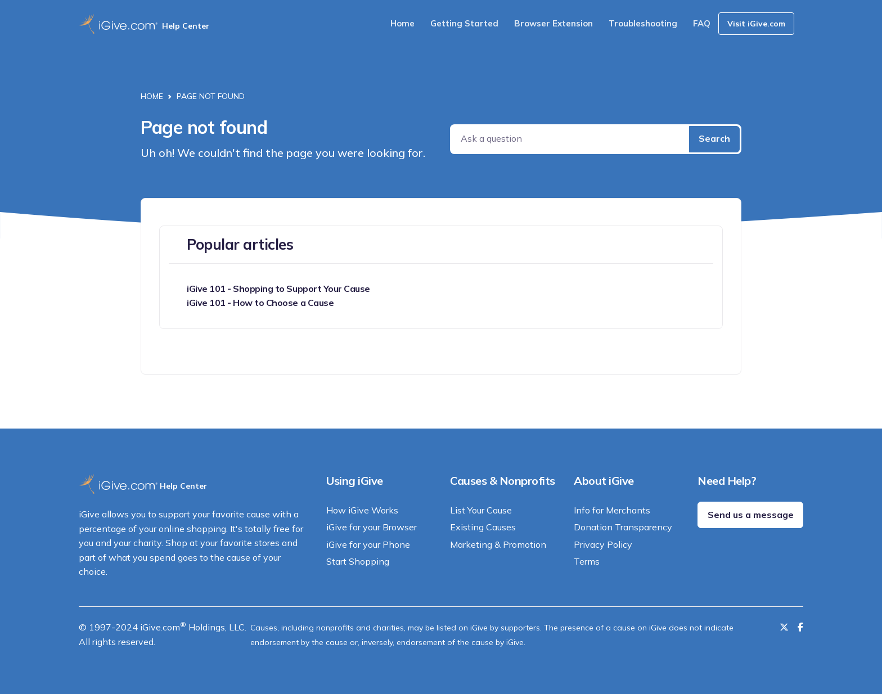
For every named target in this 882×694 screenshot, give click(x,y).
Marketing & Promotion (498, 544)
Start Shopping (357, 561)
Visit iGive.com (756, 24)
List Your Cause (481, 510)
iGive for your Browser (371, 527)
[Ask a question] (571, 139)
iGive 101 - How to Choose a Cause (260, 302)
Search (714, 138)
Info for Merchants (612, 510)
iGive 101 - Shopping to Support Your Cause (278, 288)
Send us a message (751, 514)
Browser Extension (553, 23)
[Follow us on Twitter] (784, 627)
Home (402, 23)
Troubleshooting (643, 23)
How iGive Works (362, 510)
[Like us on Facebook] (800, 627)
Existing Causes (483, 527)
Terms (587, 561)
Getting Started (464, 23)
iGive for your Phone (368, 544)
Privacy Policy (603, 544)
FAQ (701, 23)
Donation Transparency (623, 527)
